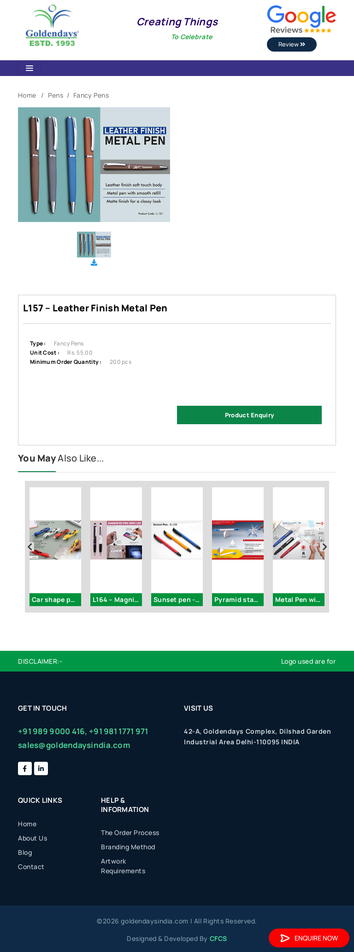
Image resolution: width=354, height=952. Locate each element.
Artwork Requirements (123, 866)
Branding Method (128, 846)
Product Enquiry (249, 415)
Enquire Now (309, 938)
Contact (31, 866)
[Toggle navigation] (29, 68)
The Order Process (130, 832)
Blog (25, 852)
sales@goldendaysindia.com (74, 745)
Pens (55, 95)
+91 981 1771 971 (118, 731)
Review (291, 44)
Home (27, 95)
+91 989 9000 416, (53, 731)
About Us (32, 838)
